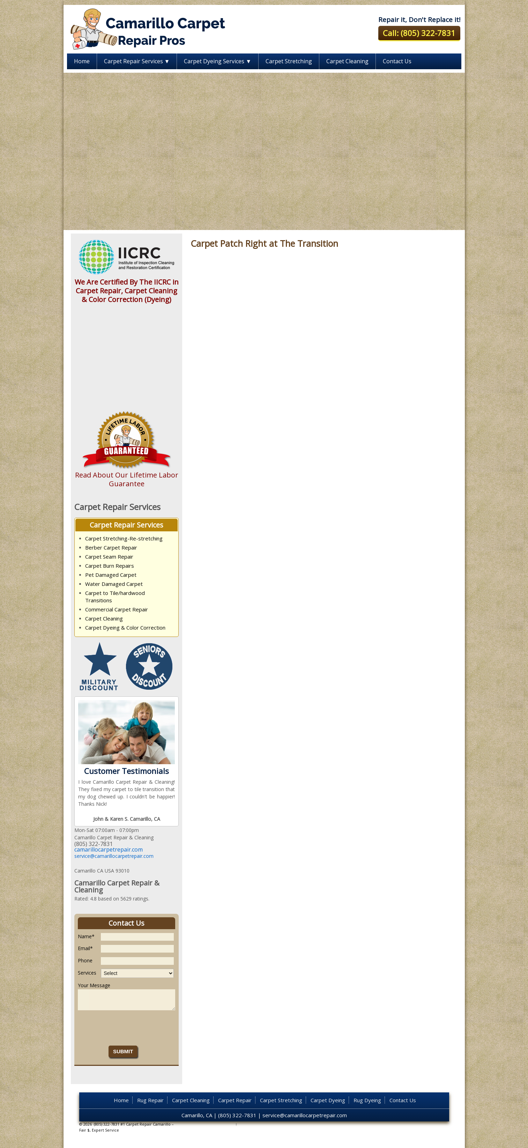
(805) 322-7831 (237, 1115)
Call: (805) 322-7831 (419, 33)
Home (82, 61)
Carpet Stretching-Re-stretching (124, 538)
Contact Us (397, 61)
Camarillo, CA (196, 1115)
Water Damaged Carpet (114, 583)
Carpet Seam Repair (109, 556)
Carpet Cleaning (347, 61)
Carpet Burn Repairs (109, 565)
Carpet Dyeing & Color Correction (125, 627)
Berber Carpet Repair (111, 547)
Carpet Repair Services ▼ (137, 61)
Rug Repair (150, 1100)
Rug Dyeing (367, 1100)
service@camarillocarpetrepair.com (114, 856)
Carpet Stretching (289, 61)
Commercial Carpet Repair (116, 609)
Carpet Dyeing (328, 1100)
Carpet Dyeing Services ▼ (217, 61)
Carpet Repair (235, 1100)
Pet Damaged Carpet (110, 574)
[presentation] (131, 1027)
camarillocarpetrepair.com (108, 849)
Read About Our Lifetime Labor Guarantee (126, 479)
